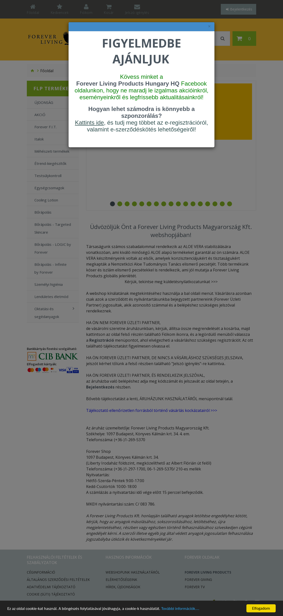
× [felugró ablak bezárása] (209, 26)
